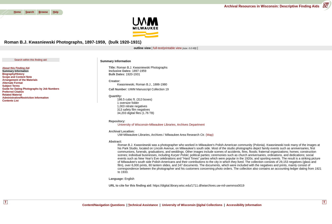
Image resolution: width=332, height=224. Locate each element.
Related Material (12, 94)
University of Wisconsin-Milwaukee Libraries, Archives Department (161, 124)
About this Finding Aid (15, 68)
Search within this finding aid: (30, 59)
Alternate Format (12, 82)
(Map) (209, 134)
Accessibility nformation (244, 205)
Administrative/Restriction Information (25, 97)
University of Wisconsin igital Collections (192, 205)
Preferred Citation (13, 91)
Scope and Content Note (17, 77)
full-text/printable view (167, 48)
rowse (43, 12)
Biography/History (13, 74)
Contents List (10, 100)
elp (55, 12)
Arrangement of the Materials (19, 79)
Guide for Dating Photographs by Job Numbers (30, 88)
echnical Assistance (143, 205)
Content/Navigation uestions (104, 205)
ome (17, 12)
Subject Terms (11, 85)
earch (29, 12)
